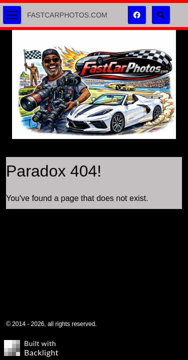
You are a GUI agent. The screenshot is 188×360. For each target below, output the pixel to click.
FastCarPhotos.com (67, 15)
